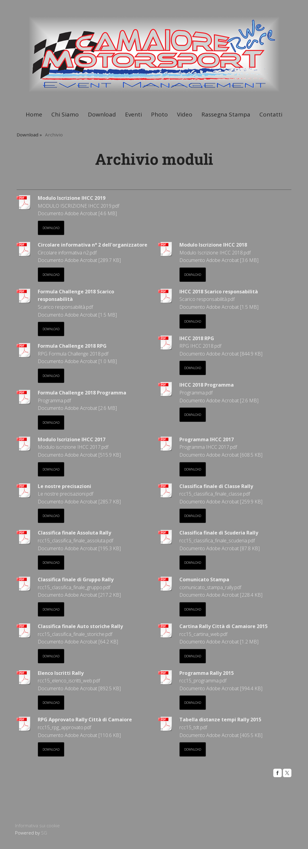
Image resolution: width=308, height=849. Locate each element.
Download (102, 114)
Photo (159, 114)
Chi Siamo (65, 114)
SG (44, 833)
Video (184, 114)
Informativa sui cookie (37, 825)
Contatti (270, 114)
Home (34, 114)
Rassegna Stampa (225, 114)
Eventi (133, 114)
